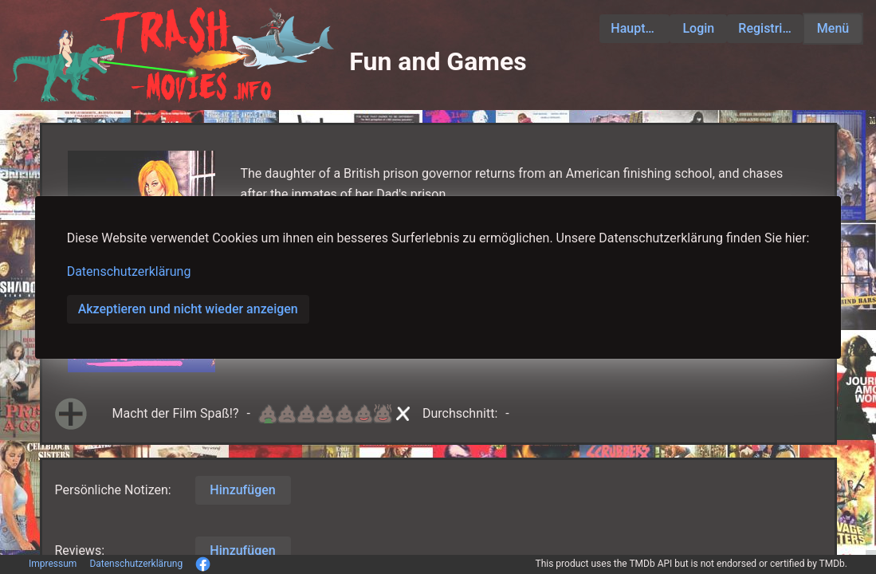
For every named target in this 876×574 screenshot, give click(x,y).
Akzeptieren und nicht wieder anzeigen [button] (188, 308)
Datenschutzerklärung (129, 271)
